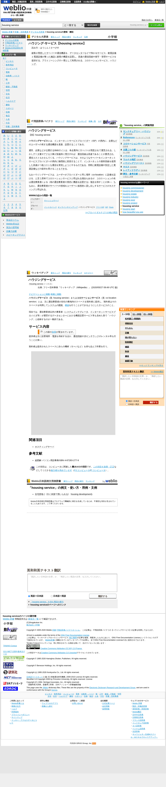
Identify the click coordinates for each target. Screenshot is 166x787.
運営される (106, 150)
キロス (126, 167)
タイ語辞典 (137, 726)
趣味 (8, 105)
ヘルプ (161, 2)
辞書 (5, 2)
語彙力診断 (11, 231)
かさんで (46, 157)
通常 (31, 150)
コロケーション (104, 178)
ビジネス (10, 61)
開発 (61, 305)
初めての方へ (147, 20)
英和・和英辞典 (36, 2)
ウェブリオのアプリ (50, 703)
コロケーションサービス (96, 60)
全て (4, 58)
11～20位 (136, 314)
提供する (36, 60)
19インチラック (91, 336)
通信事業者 (36, 182)
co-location (97, 174)
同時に (91, 165)
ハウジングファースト (133, 163)
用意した (42, 53)
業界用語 (10, 65)
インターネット (91, 161)
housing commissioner (133, 188)
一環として (66, 60)
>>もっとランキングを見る (151, 365)
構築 (67, 305)
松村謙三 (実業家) (133, 319)
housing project (130, 203)
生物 (8, 112)
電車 (8, 72)
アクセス (48, 154)
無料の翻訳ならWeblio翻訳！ (46, 10)
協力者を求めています (61, 470)
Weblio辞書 (49, 640)
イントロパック (50, 207)
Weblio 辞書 (150, 2)
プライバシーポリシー (20, 715)
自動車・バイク (13, 76)
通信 (31, 157)
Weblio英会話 (12, 224)
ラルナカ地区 (129, 159)
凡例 (86, 37)
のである (82, 165)
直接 (61, 144)
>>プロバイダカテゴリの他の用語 (101, 212)
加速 (58, 154)
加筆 (54, 332)
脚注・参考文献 (130, 174)
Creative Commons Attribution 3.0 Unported (59, 653)
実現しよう (64, 165)
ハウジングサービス (132, 156)
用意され (95, 150)
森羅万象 (129, 361)
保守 (97, 56)
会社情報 (105, 706)
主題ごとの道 (129, 149)
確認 (127, 347)
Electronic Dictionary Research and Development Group (112, 688)
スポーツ (10, 108)
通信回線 (89, 56)
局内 (102, 141)
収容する (71, 161)
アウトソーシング (50, 60)
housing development (133, 191)
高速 (80, 56)
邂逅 (127, 356)
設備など (35, 168)
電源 (36, 56)
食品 (8, 115)
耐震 (110, 53)
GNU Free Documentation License (75, 635)
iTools (111, 207)
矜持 (127, 351)
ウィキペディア (39, 273)
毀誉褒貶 (129, 342)
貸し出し (90, 186)
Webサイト (59, 150)
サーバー (50, 53)
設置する (69, 144)
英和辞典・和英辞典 (140, 709)
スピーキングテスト (15, 235)
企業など (113, 141)
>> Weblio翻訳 (157, 371)
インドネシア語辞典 (140, 723)
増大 (67, 154)
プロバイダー (73, 174)
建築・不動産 (12, 86)
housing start (129, 209)
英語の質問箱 (12, 227)
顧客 (34, 53)
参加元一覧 (159, 20)
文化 (8, 94)
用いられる (62, 494)
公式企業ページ (108, 703)
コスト (36, 157)
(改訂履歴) (73, 638)
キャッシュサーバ (51, 200)
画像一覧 (92, 121)
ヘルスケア (11, 101)
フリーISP (100, 207)
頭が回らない (131, 337)
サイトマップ (16, 717)
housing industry (130, 197)
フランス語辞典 (138, 720)
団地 (41, 494)
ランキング (77, 37)
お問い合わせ (77, 703)
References (129, 137)
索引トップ (55, 37)
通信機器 (61, 53)
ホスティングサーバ (44, 447)
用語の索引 (66, 37)
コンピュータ (55, 466)
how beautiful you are (133, 212)
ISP (94, 141)
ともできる (61, 168)
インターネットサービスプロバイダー (72, 141)
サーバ (74, 346)
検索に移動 (56, 294)
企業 (74, 150)
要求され (109, 154)
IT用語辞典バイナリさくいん (68, 630)
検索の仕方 (16, 706)
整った (47, 56)
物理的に (63, 161)
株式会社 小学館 (33, 625)
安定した (109, 165)
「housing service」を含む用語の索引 (47, 602)
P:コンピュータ (98, 470)
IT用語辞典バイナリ (42, 121)
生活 (8, 97)
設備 (114, 53)
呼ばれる (77, 178)
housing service (36, 284)
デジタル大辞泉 (37, 32)
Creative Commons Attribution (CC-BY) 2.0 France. (61, 648)
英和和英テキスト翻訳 (44, 570)
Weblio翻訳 (136, 712)
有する (45, 144)
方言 (8, 123)
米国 (53, 494)
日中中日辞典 (51, 2)
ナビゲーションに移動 (39, 294)
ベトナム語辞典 (138, 729)
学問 (8, 90)
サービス (101, 53)
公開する (50, 150)
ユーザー (35, 144)
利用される (77, 60)
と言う (38, 178)
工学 (8, 83)
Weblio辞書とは (17, 703)
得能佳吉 (129, 323)
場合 (84, 178)
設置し (73, 56)
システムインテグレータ (76, 312)
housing (74, 494)
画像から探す (47, 706)
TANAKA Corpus (10, 646)
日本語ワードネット (34, 677)
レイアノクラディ (131, 170)
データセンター (77, 53)
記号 (5, 210)
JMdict (45, 688)
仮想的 (81, 186)
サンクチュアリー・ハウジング (137, 132)
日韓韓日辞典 (65, 2)
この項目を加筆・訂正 (103, 466)
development (85, 494)
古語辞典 (77, 2)
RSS (94, 743)
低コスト (46, 165)
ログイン (137, 1)
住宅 (37, 494)
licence (54, 690)
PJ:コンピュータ (82, 470)
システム (52, 305)
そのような (85, 157)
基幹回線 (105, 161)
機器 (65, 56)
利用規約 (15, 712)
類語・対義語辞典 (19, 2)
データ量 (37, 154)
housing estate (130, 194)
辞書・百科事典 (21, 32)
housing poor (129, 200)
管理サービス (107, 56)
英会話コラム (12, 220)
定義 (127, 333)
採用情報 (105, 709)
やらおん (129, 328)
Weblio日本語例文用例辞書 (46, 481)
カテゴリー (88, 273)
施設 (53, 56)
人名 (8, 119)
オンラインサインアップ (68, 207)
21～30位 (147, 314)
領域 (63, 186)
